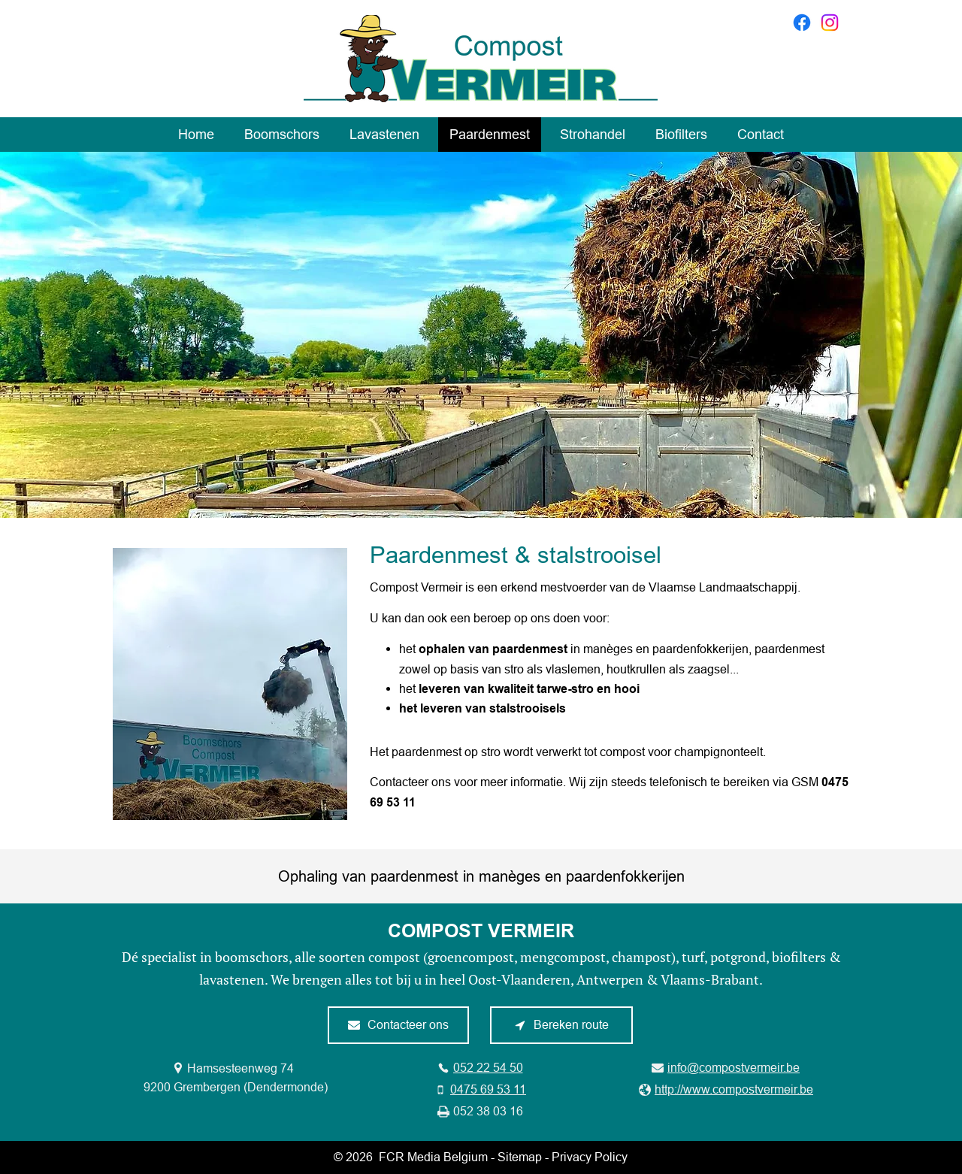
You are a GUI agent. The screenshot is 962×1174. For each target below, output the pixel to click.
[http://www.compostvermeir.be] (726, 1090)
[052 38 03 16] (480, 1112)
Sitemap (520, 1156)
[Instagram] (829, 22)
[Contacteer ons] (398, 1025)
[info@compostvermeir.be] (725, 1068)
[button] (230, 684)
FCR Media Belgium (433, 1156)
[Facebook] (802, 22)
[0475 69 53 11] (480, 1090)
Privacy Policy (590, 1156)
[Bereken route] (561, 1025)
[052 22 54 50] (480, 1068)
